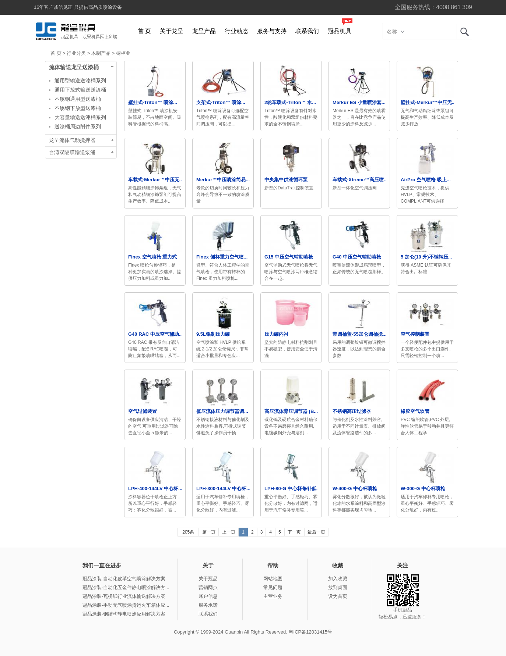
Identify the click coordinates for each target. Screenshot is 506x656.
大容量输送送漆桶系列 (80, 117)
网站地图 (272, 578)
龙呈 (464, 31)
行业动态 (236, 31)
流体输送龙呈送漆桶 (74, 67)
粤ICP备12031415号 (311, 632)
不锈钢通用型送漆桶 (78, 99)
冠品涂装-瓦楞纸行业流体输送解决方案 (123, 596)
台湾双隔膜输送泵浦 (72, 152)
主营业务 (272, 596)
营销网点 (208, 587)
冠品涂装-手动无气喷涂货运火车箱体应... (125, 605)
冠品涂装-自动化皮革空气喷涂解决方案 (123, 578)
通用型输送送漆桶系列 (80, 80)
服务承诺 (208, 605)
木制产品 (100, 53)
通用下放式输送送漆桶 (80, 90)
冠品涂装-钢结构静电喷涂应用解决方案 (123, 614)
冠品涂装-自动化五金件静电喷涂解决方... (125, 587)
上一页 (228, 532)
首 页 (144, 31)
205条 (188, 532)
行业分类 (76, 53)
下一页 (294, 532)
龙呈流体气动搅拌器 (72, 140)
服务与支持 (272, 31)
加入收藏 (337, 578)
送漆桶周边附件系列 (78, 126)
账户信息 (208, 596)
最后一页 (316, 532)
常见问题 (272, 587)
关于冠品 (208, 578)
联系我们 (307, 31)
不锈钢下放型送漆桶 (78, 108)
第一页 (208, 532)
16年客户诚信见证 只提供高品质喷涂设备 (78, 7)
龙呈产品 (204, 31)
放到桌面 (337, 587)
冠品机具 (339, 31)
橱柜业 (123, 53)
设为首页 (337, 596)
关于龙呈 (171, 31)
